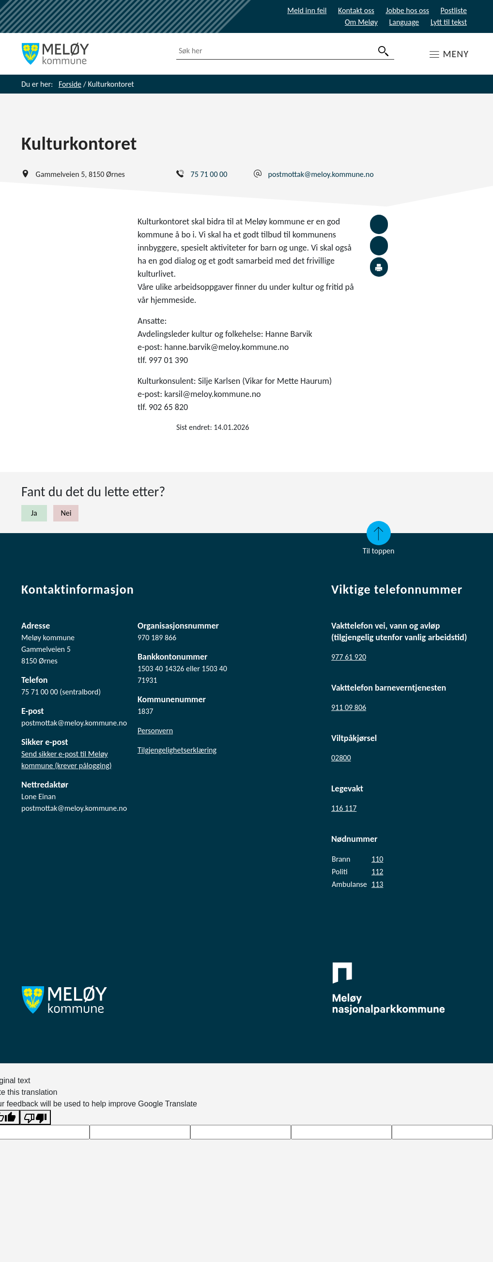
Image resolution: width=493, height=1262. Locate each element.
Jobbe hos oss (407, 10)
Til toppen (379, 538)
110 (377, 859)
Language (404, 22)
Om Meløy (361, 22)
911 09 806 (348, 707)
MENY (456, 54)
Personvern (155, 730)
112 (377, 871)
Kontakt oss (356, 10)
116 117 (343, 808)
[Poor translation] (35, 1117)
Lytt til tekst (449, 22)
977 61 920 (348, 657)
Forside (70, 84)
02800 (341, 757)
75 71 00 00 (209, 174)
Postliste (454, 10)
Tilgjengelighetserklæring (177, 750)
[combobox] (285, 51)
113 (377, 884)
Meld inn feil (306, 10)
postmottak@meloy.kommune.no (321, 174)
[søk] (383, 51)
